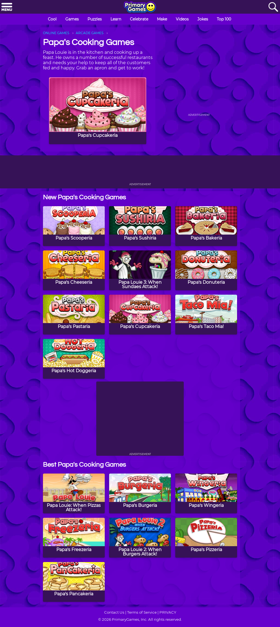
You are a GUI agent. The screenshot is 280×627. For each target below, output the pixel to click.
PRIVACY (167, 612)
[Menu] (7, 7)
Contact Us (114, 612)
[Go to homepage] (140, 7)
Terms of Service (142, 612)
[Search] (273, 7)
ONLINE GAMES (56, 33)
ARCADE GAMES (89, 33)
